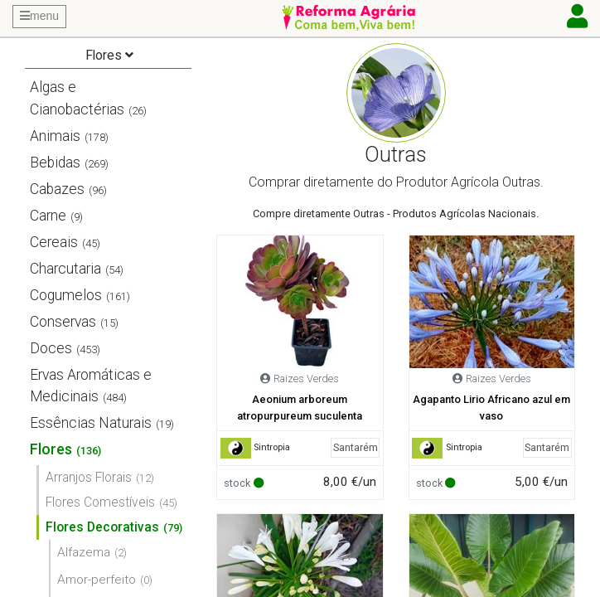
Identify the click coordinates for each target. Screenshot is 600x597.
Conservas (63, 321)
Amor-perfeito (96, 579)
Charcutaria (65, 268)
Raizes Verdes (306, 378)
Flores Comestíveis (100, 502)
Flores (51, 449)
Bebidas (55, 162)
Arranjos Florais (89, 477)
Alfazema (83, 552)
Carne (48, 215)
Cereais (54, 242)
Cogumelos (66, 295)
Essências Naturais (91, 423)
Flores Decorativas (102, 527)
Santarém (355, 447)
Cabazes (57, 189)
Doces (51, 348)
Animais (55, 136)
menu (39, 15)
